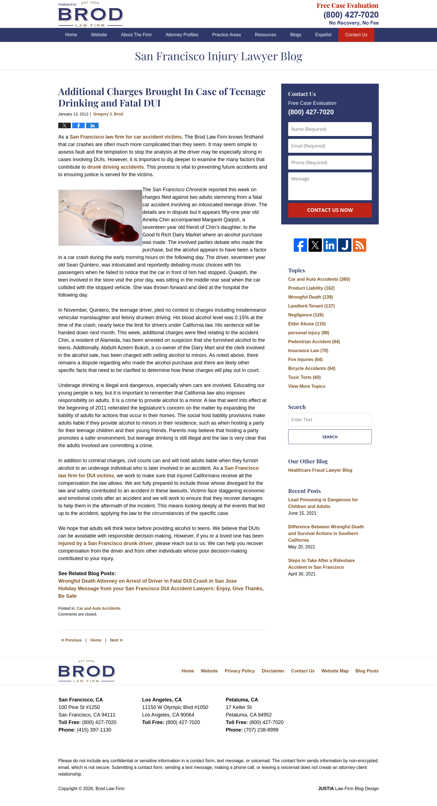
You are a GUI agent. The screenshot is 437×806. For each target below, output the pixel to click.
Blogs (295, 34)
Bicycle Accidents (311, 368)
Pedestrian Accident (314, 341)
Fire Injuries (305, 359)
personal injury (308, 332)
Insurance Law (308, 350)
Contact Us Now (330, 210)
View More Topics (307, 386)
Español (323, 34)
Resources (265, 34)
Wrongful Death (310, 297)
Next (116, 639)
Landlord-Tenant (311, 306)
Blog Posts (367, 671)
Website (99, 34)
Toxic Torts (304, 377)
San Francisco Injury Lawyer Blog (90, 14)
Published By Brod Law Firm (348, 14)
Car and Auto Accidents (99, 608)
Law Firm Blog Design (348, 788)
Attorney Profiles (182, 34)
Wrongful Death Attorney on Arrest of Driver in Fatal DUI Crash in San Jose (147, 581)
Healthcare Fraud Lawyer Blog (320, 470)
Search (330, 436)
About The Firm (136, 34)
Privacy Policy (240, 671)
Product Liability (311, 288)
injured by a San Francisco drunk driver (105, 543)
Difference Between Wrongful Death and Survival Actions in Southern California (326, 533)
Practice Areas (226, 34)
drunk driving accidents (115, 167)
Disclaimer (273, 671)
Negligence (306, 315)
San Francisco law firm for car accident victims (126, 137)
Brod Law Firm (110, 788)
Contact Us (356, 34)
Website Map (335, 671)
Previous (71, 639)
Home (71, 34)
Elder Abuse (307, 323)
